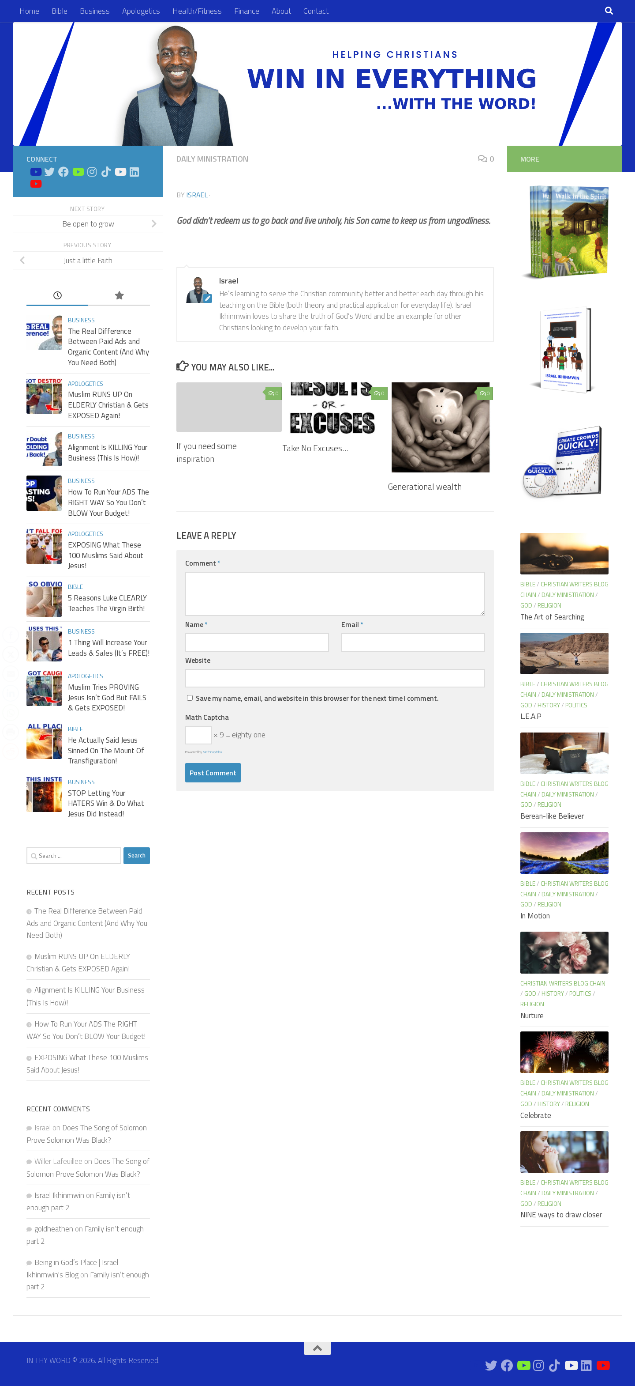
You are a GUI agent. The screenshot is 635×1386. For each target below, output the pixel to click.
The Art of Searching (552, 617)
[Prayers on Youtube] (120, 171)
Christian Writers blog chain (562, 983)
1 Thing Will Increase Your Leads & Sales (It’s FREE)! (108, 648)
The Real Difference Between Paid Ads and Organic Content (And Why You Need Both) (108, 346)
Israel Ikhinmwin (59, 1195)
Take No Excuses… (315, 448)
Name (196, 624)
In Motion (535, 915)
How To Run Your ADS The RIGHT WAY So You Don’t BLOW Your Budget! (108, 502)
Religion (549, 605)
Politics (576, 705)
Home (29, 11)
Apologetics (141, 11)
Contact (316, 11)
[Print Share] (10, 732)
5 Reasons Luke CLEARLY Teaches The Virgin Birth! (107, 603)
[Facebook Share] (10, 635)
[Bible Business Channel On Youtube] (77, 171)
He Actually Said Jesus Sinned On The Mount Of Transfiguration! (106, 750)
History (549, 705)
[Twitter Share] (10, 654)
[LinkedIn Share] (10, 693)
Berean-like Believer (552, 816)
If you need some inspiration (206, 452)
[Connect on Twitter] (49, 171)
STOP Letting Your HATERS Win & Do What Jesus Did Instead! (106, 803)
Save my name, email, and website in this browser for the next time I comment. (317, 698)
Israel (197, 194)
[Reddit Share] (10, 751)
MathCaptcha (212, 752)
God (526, 605)
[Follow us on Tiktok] (106, 171)
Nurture (532, 1015)
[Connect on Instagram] (91, 171)
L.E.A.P (531, 716)
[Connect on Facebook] (63, 171)
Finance (246, 11)
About (281, 11)
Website (197, 660)
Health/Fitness (197, 11)
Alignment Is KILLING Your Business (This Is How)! (107, 453)
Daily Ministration (212, 159)
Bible (59, 11)
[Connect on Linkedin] (134, 171)
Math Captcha (207, 717)
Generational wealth (425, 486)
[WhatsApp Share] (10, 712)
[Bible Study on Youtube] (35, 171)
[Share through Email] (10, 673)
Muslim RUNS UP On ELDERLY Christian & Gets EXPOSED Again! (108, 405)
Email (352, 624)
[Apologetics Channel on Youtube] (35, 183)
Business (95, 11)
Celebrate (535, 1115)
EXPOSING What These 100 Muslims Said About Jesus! (105, 555)
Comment (202, 563)
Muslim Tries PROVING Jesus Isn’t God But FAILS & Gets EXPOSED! (107, 697)
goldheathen (53, 1229)
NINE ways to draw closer (561, 1214)
